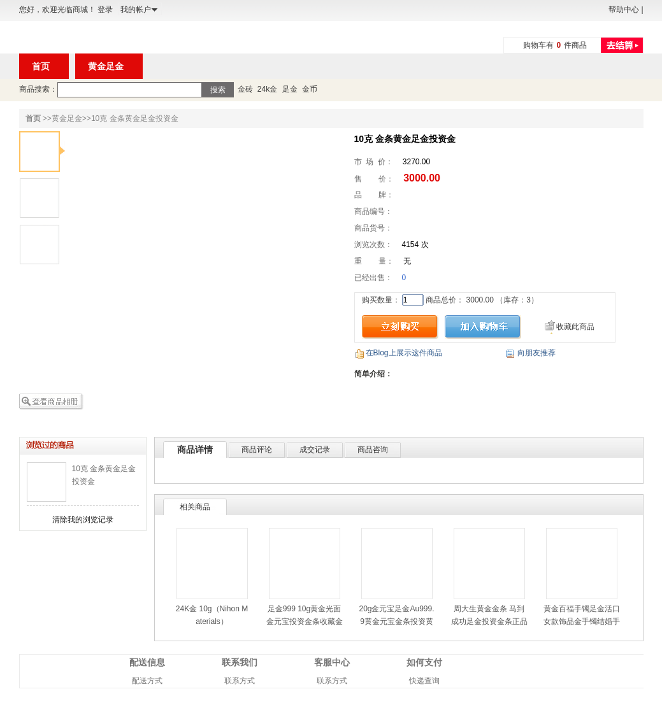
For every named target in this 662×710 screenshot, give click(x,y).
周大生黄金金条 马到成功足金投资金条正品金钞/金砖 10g (489, 621)
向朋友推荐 (536, 352)
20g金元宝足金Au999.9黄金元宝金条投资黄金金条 (396, 621)
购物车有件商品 (555, 45)
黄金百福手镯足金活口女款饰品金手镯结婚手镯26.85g (581, 621)
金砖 (245, 89)
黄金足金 (67, 118)
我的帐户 (135, 9)
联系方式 (239, 680)
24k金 (267, 89)
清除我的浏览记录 (82, 519)
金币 (309, 89)
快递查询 (424, 680)
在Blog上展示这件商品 (404, 352)
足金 (290, 89)
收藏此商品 (575, 326)
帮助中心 (623, 9)
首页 (33, 118)
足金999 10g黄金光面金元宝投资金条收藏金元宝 (304, 621)
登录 (105, 9)
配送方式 (147, 680)
